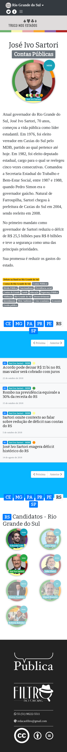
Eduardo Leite (16, 545)
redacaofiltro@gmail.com (32, 721)
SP (33, 330)
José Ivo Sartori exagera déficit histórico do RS (28, 448)
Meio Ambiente (25, 301)
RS (58, 323)
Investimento (10, 301)
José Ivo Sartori (16, 571)
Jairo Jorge (50, 545)
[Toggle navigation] (21, 11)
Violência (8, 296)
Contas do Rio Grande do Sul (17, 284)
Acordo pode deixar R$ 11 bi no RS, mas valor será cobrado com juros (32, 369)
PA (30, 323)
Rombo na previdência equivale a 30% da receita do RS (31, 394)
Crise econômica (41, 301)
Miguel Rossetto (50, 597)
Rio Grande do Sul (23, 296)
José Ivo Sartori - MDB (19, 363)
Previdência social (43, 288)
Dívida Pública (10, 288)
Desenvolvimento (41, 296)
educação (34, 292)
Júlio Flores (50, 571)
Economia (56, 301)
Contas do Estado (12, 292)
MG (18, 323)
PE (49, 323)
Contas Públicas (40, 284)
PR (39, 323)
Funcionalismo (26, 288)
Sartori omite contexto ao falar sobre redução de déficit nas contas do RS (33, 421)
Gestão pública (10, 305)
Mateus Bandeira (17, 597)
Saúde (25, 292)
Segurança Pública (49, 292)
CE (8, 323)
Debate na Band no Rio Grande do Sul (21, 279)
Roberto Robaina (17, 623)
